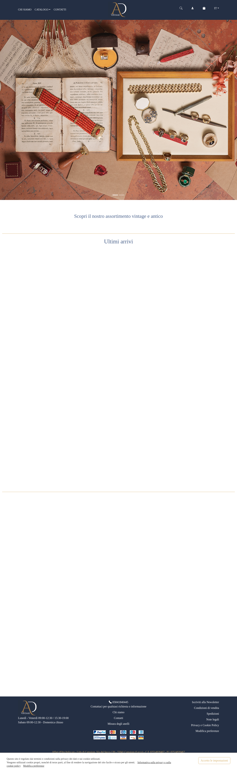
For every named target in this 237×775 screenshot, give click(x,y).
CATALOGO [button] (41, 9)
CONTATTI (60, 9)
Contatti (118, 718)
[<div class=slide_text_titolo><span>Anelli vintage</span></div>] (121, 195)
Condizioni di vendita (206, 707)
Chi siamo (118, 712)
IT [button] (215, 8)
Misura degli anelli (118, 723)
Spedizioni (213, 713)
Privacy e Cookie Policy (205, 725)
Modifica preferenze (207, 730)
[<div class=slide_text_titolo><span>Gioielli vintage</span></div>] (115, 195)
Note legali (212, 719)
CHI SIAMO (25, 9)
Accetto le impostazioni (214, 760)
